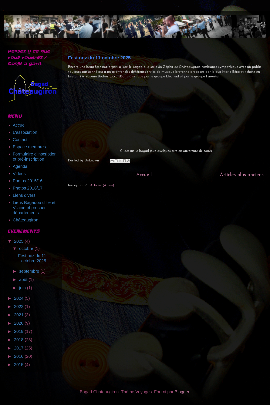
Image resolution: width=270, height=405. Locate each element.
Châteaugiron (25, 220)
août (23, 279)
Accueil (144, 175)
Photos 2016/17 (28, 188)
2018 (19, 339)
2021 (19, 314)
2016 (19, 356)
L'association (25, 132)
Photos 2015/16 (28, 180)
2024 (19, 298)
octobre (26, 248)
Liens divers (24, 195)
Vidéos (19, 173)
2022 (19, 306)
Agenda (20, 166)
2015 (19, 364)
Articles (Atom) (102, 185)
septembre (29, 271)
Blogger (182, 391)
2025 (19, 241)
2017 (19, 348)
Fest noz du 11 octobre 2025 (99, 57)
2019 (19, 331)
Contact (20, 139)
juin (23, 287)
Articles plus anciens (242, 175)
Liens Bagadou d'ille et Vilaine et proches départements (34, 207)
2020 (19, 323)
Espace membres (29, 146)
